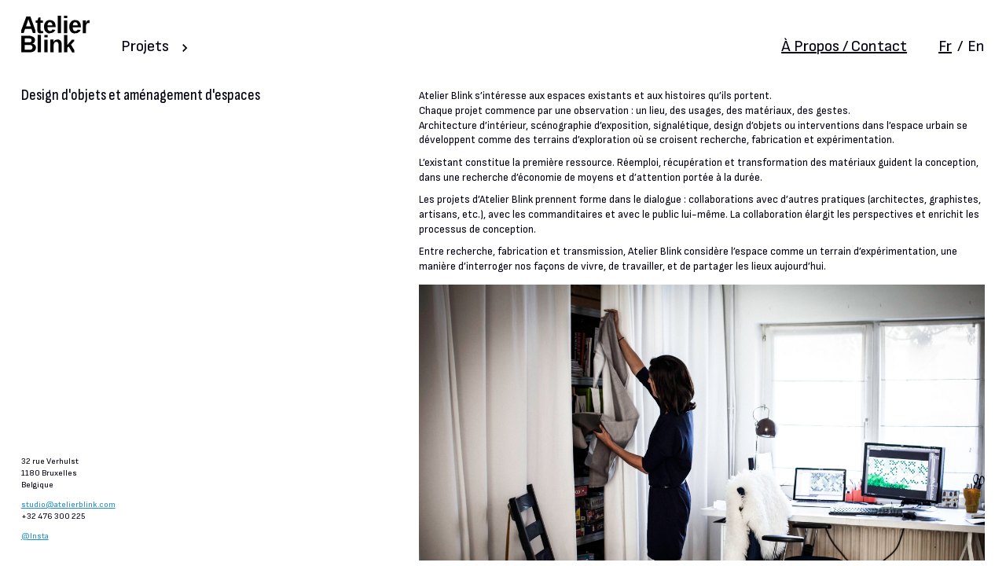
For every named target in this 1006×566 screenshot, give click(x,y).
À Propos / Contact (844, 46)
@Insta (35, 536)
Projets (145, 46)
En (976, 46)
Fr (945, 46)
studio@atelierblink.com (68, 504)
